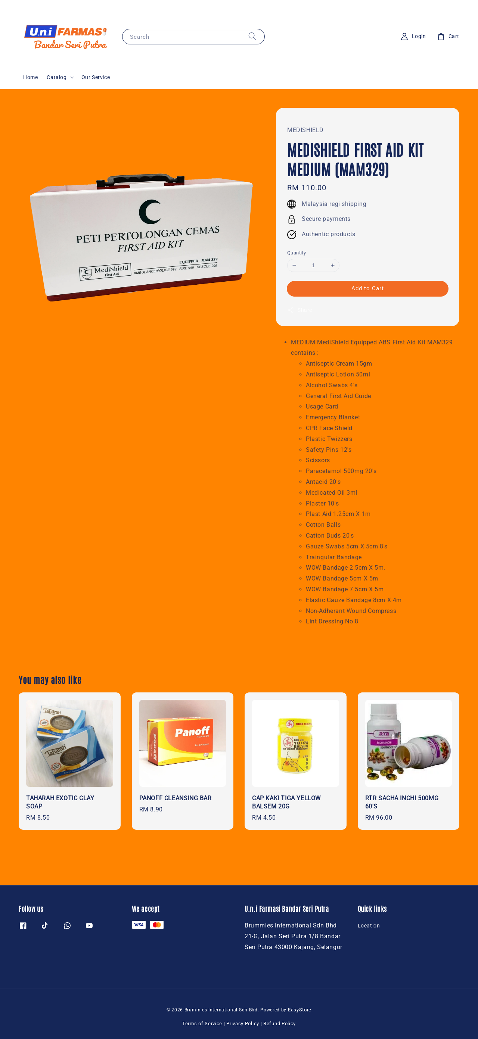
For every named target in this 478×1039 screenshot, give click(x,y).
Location (369, 926)
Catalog (56, 77)
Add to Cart (367, 288)
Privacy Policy (242, 1023)
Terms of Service (202, 1023)
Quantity (296, 253)
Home (30, 77)
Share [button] (299, 310)
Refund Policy (279, 1023)
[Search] (252, 36)
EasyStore (299, 1010)
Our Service (95, 77)
